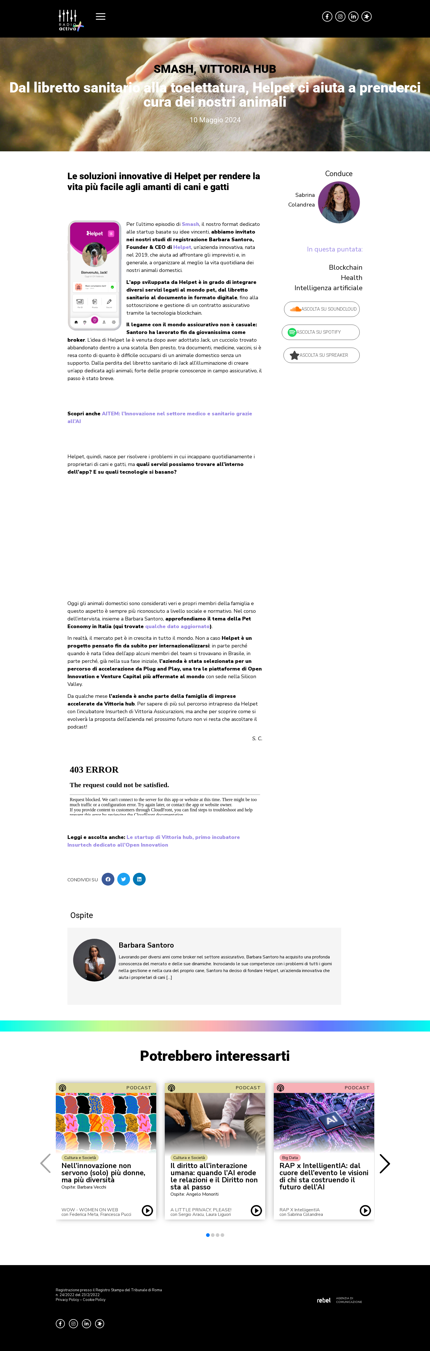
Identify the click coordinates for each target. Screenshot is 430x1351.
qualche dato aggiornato (177, 626)
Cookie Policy (94, 1299)
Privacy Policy (67, 1299)
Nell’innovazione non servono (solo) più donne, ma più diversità (103, 1173)
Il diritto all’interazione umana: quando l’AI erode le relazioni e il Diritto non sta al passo (214, 1176)
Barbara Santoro (146, 945)
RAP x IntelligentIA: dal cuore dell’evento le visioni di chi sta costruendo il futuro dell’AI (324, 1176)
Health (352, 277)
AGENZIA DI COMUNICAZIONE (349, 1300)
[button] (108, 879)
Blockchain (346, 267)
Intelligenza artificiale (329, 287)
